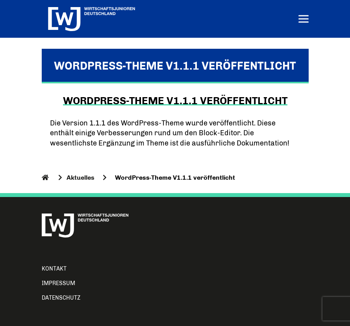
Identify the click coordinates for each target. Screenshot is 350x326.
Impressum (58, 283)
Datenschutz (61, 298)
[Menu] (304, 19)
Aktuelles (80, 177)
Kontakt (54, 268)
